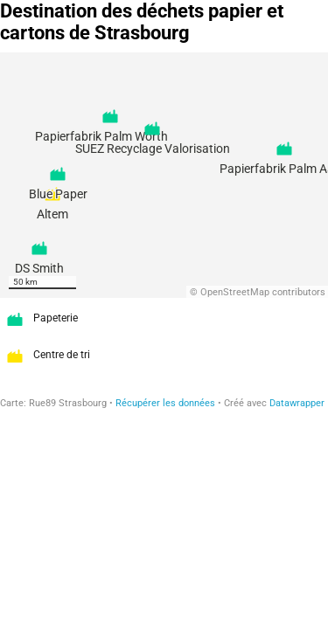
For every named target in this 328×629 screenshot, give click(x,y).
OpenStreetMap (234, 292)
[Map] (164, 175)
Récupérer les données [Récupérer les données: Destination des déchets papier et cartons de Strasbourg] (165, 403)
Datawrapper (297, 403)
